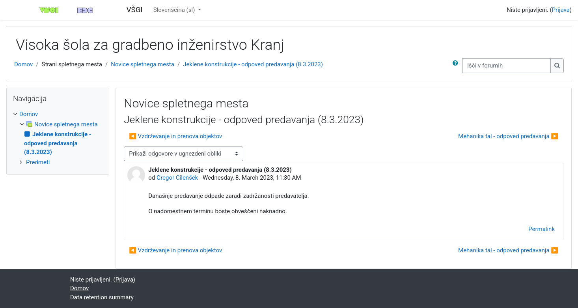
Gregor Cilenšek (177, 177)
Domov (23, 64)
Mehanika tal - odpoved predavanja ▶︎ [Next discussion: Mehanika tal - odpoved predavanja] (508, 136)
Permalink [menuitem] (541, 229)
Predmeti (38, 162)
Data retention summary (102, 297)
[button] (457, 65)
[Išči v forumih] (506, 65)
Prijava (561, 9)
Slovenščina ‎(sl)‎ (174, 9)
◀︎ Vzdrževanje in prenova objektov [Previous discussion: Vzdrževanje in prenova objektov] (175, 136)
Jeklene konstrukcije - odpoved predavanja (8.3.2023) (253, 64)
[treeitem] (58, 138)
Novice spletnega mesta (142, 64)
